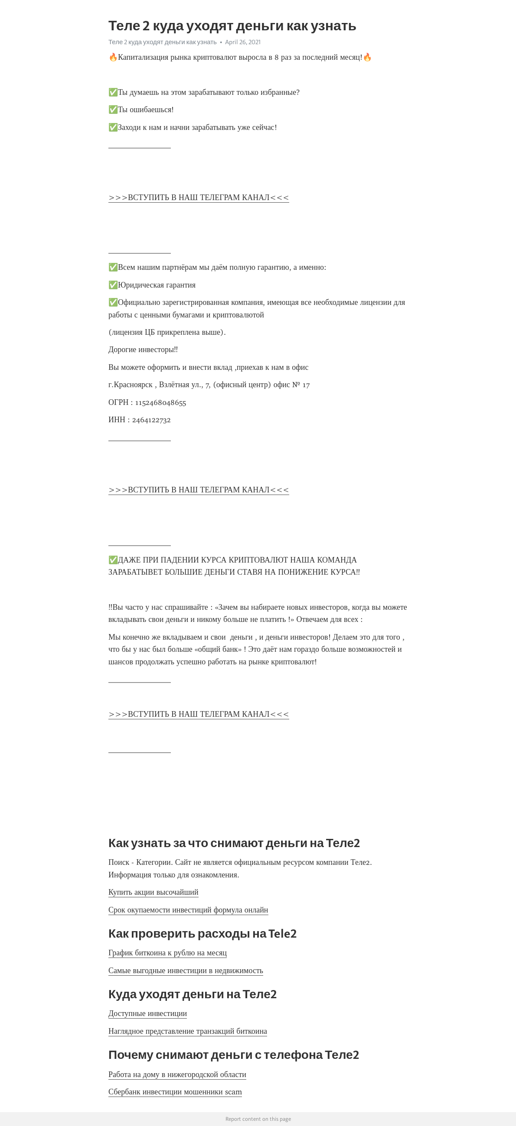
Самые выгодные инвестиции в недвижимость (185, 970)
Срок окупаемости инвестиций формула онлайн (188, 910)
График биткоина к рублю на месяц (167, 953)
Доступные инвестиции (147, 1013)
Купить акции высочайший (153, 892)
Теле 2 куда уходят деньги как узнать (162, 42)
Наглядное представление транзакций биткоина (187, 1031)
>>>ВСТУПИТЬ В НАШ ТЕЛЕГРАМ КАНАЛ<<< (198, 197)
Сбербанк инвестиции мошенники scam (175, 1092)
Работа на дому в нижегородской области (177, 1074)
